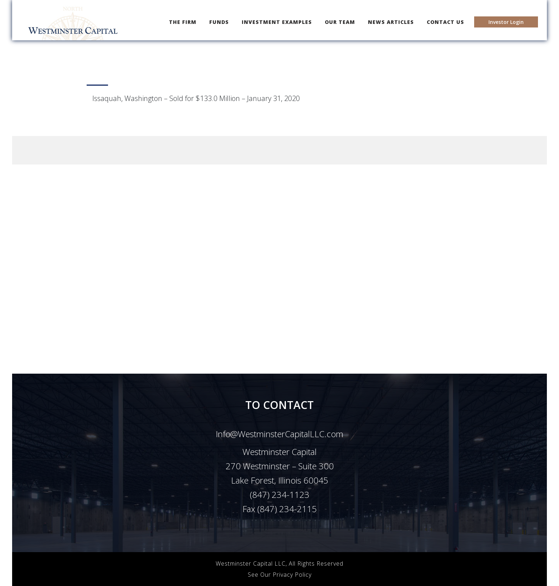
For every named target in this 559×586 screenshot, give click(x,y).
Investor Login (506, 22)
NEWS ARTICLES (391, 22)
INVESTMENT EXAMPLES (277, 22)
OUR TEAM (340, 22)
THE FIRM (184, 21)
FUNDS (219, 22)
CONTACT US (445, 22)
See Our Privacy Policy (280, 575)
